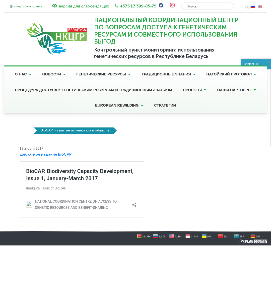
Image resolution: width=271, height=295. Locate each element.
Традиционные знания (166, 74)
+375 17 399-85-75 (138, 6)
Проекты (192, 90)
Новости (51, 74)
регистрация (32, 6)
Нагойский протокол (229, 74)
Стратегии (165, 105)
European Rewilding (117, 105)
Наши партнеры (234, 90)
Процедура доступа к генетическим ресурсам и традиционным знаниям (93, 90)
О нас (21, 74)
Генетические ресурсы (101, 74)
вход (17, 6)
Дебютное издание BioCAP (45, 154)
